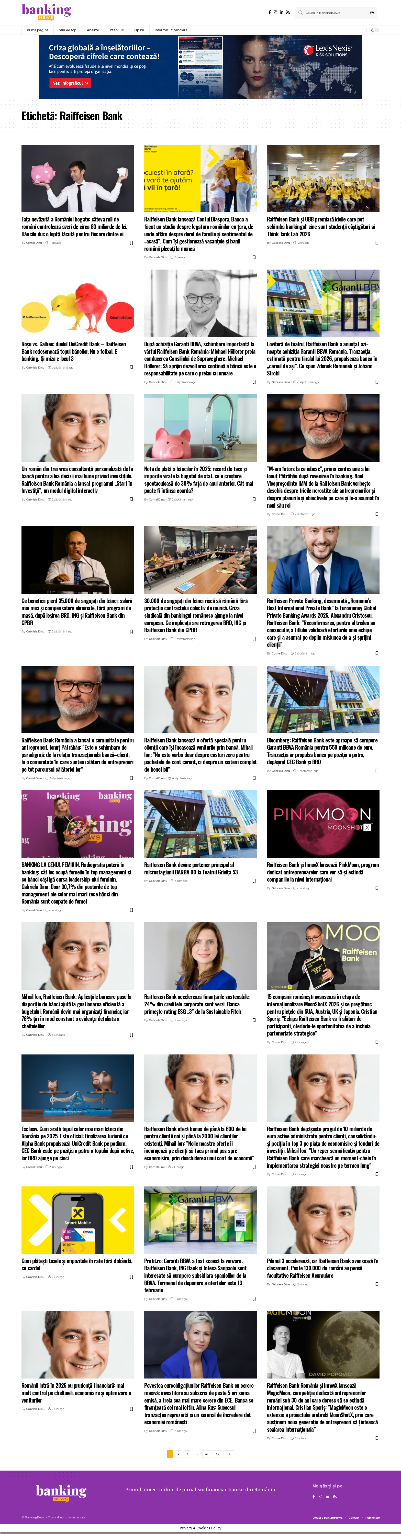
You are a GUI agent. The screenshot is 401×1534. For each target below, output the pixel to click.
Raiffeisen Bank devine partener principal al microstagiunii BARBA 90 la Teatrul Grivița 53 (191, 868)
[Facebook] (269, 12)
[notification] (361, 30)
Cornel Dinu (34, 242)
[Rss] (288, 12)
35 (206, 1455)
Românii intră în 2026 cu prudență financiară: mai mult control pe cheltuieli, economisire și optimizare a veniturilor (76, 1392)
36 (217, 1455)
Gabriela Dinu (158, 257)
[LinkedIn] (282, 12)
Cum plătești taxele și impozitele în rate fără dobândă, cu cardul (76, 1264)
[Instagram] (275, 12)
